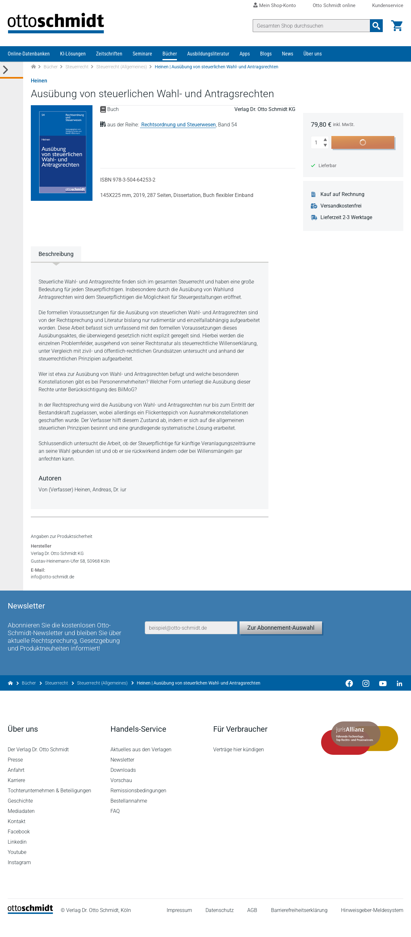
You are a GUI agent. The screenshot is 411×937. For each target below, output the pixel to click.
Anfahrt (16, 785)
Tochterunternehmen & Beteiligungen (49, 806)
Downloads (123, 785)
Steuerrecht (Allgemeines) (121, 66)
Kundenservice (387, 5)
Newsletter (122, 775)
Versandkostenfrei (341, 206)
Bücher (169, 54)
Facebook (19, 847)
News (287, 54)
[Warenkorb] (396, 25)
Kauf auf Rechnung (342, 194)
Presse (15, 775)
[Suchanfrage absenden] (376, 25)
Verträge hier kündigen (238, 765)
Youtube (17, 868)
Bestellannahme (128, 816)
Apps (245, 54)
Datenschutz (220, 926)
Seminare (142, 54)
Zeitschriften (109, 54)
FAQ (115, 826)
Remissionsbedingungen (138, 806)
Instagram (19, 878)
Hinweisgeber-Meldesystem (372, 926)
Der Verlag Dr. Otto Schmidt (38, 765)
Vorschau (121, 796)
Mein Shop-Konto (277, 5)
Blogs (266, 54)
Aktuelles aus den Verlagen (140, 765)
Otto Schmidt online (334, 5)
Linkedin (17, 857)
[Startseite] (30, 927)
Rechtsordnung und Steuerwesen (178, 125)
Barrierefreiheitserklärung (299, 926)
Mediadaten (21, 826)
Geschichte (20, 816)
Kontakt (16, 837)
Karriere (16, 796)
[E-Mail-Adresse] (191, 643)
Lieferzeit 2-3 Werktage (346, 217)
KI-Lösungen (73, 54)
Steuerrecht (77, 66)
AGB (252, 926)
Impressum (179, 926)
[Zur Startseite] (33, 67)
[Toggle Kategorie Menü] (11, 70)
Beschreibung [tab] (56, 254)
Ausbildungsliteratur (208, 54)
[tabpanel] (149, 385)
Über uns (312, 54)
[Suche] (311, 25)
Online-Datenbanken (29, 54)
